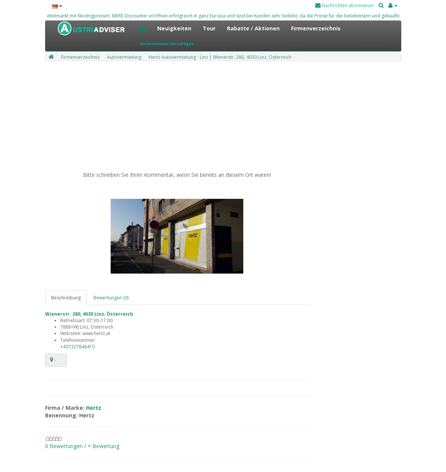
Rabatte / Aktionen (253, 28)
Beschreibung (66, 297)
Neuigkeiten (174, 28)
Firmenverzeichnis (316, 28)
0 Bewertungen (64, 446)
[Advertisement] (223, 118)
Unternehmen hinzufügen (167, 43)
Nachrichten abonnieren (344, 5)
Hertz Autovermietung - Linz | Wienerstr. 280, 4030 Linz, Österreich (220, 57)
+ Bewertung (103, 446)
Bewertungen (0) (111, 297)
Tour (209, 28)
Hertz (93, 407)
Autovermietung (124, 57)
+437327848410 (77, 346)
